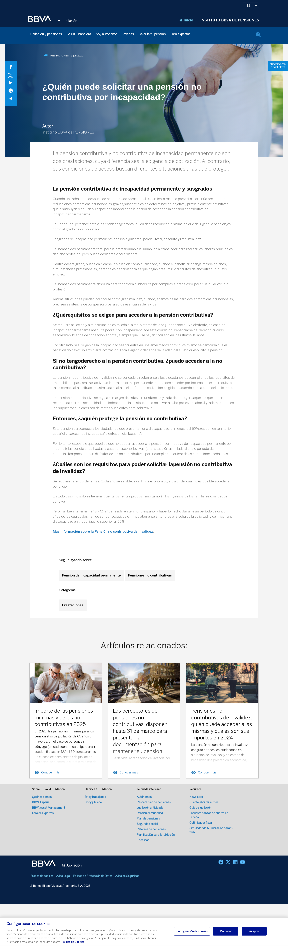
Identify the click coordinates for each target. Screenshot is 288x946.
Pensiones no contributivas (150, 575)
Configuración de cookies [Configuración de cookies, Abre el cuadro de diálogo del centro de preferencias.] (192, 931)
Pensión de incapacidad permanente (91, 575)
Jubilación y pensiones (45, 34)
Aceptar (254, 931)
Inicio (186, 20)
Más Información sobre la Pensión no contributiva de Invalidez (103, 531)
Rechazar (226, 931)
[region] (144, 931)
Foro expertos (180, 34)
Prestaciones (72, 605)
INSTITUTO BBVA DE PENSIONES (229, 20)
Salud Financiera (79, 34)
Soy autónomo (106, 34)
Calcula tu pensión (152, 34)
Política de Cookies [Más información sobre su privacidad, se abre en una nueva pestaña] (73, 941)
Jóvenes (128, 34)
